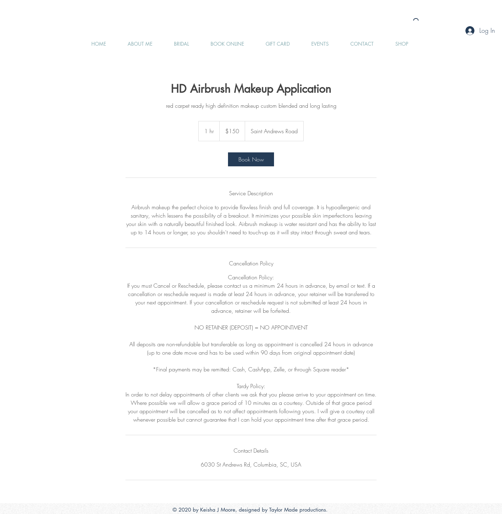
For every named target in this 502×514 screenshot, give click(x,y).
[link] (251, 159)
